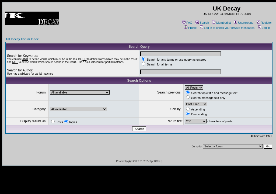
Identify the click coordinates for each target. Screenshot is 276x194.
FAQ (187, 22)
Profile (190, 27)
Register (264, 22)
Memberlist (221, 22)
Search (202, 22)
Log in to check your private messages (227, 27)
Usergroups (243, 22)
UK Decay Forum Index (22, 39)
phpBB (131, 161)
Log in (264, 27)
